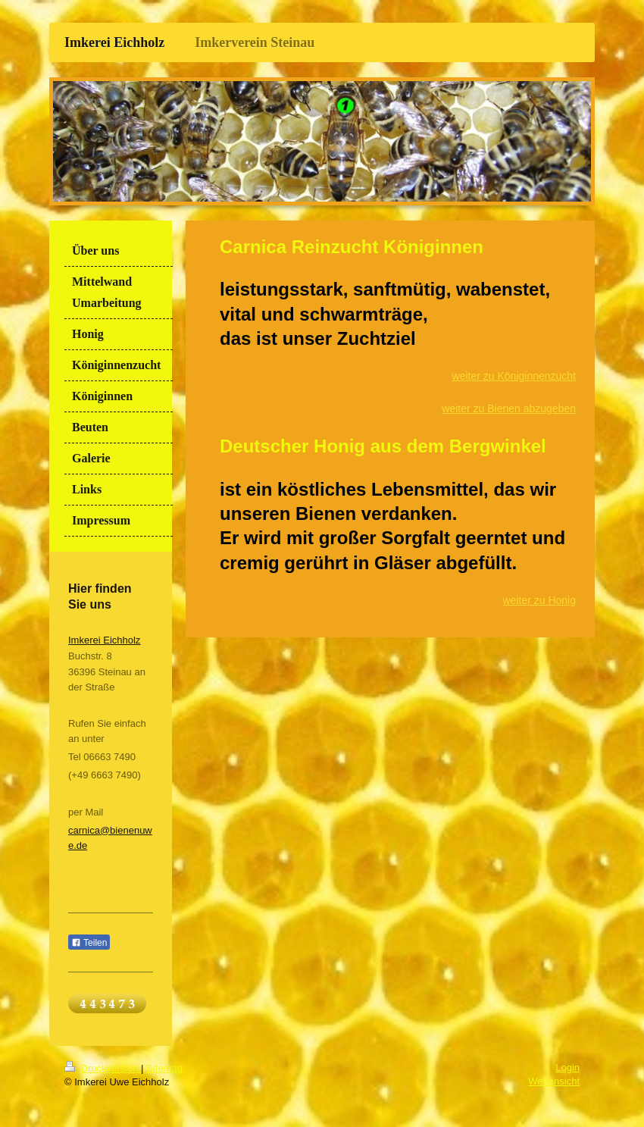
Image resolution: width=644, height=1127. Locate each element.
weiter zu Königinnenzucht (514, 376)
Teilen (89, 943)
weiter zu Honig (540, 600)
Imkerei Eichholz (104, 640)
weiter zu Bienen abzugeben (509, 408)
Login (567, 1067)
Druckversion (102, 1068)
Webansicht (554, 1081)
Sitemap (164, 1068)
